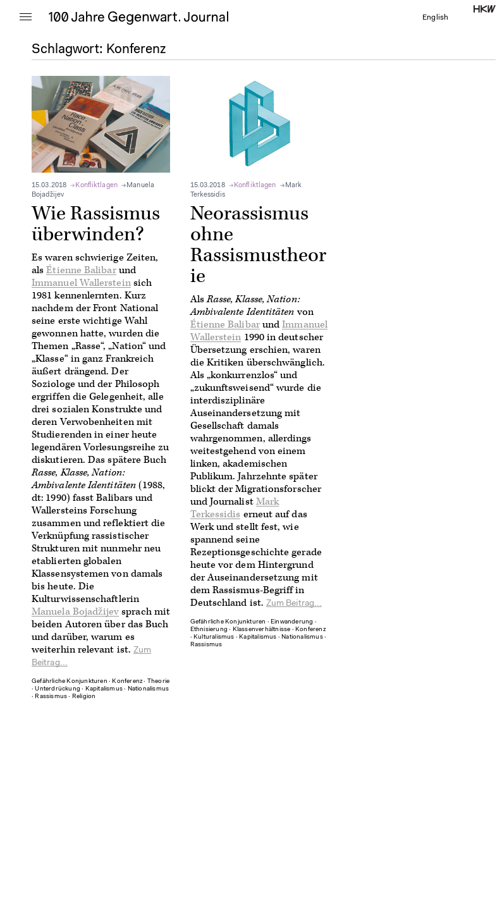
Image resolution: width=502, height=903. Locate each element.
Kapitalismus (104, 689)
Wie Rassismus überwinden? (96, 224)
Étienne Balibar (81, 270)
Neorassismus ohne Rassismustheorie (258, 245)
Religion (84, 697)
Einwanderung (292, 622)
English (435, 18)
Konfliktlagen (96, 185)
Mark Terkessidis (234, 508)
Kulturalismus (214, 637)
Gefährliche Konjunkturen (69, 682)
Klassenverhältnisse (262, 630)
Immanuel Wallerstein (81, 283)
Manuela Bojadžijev (75, 611)
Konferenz (127, 682)
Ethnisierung (209, 630)
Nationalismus (148, 689)
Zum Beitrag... (294, 603)
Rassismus (51, 697)
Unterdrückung (57, 689)
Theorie (158, 682)
